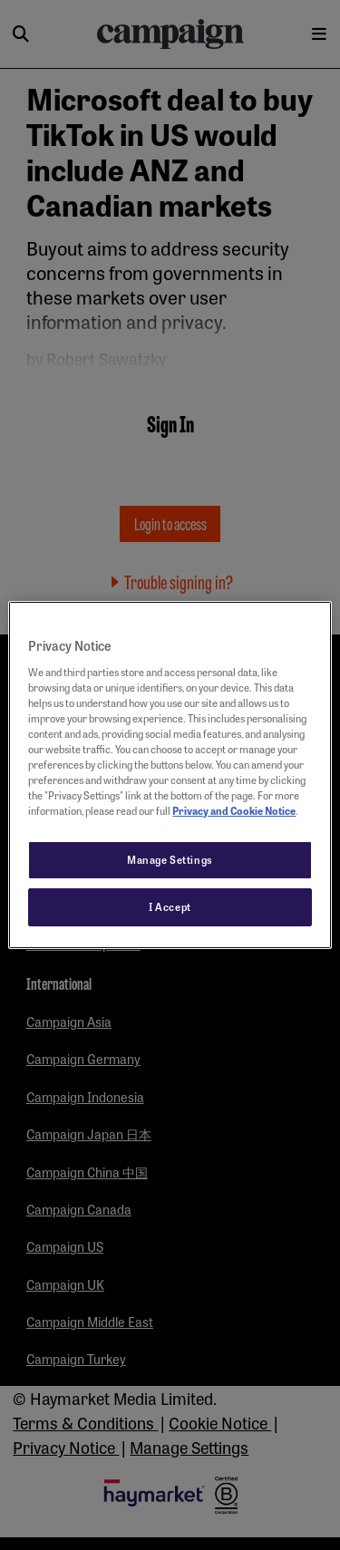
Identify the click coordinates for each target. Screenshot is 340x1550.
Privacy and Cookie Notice (234, 810)
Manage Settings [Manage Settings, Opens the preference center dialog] (170, 859)
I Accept (170, 906)
